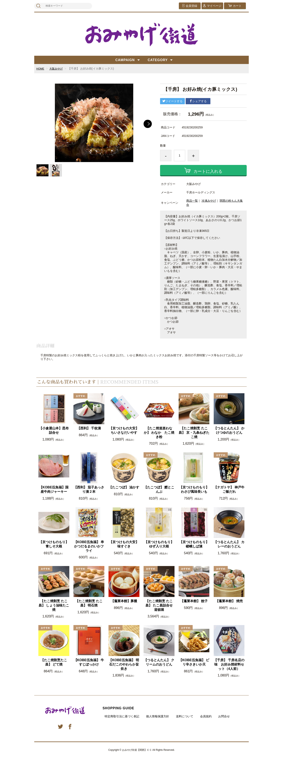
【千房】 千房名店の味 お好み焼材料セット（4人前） (229, 664)
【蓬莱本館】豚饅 (124, 601)
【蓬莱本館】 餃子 (194, 601)
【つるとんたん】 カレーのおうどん (229, 544)
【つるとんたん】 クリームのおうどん (159, 662)
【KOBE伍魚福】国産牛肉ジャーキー (53, 489)
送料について (184, 716)
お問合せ (224, 716)
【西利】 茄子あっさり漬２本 (89, 489)
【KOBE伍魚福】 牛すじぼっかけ (89, 662)
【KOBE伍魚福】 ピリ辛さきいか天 (194, 662)
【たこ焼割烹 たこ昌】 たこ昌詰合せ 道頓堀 (159, 605)
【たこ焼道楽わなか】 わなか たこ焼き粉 (159, 432)
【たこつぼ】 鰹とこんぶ (159, 489)
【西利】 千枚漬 (89, 428)
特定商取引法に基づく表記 (122, 716)
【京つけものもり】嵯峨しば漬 (194, 544)
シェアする (198, 101)
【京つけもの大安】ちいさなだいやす (124, 430)
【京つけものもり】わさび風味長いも (194, 489)
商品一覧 (192, 200)
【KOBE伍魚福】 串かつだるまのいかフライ (89, 546)
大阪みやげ (57, 68)
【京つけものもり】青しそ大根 (54, 544)
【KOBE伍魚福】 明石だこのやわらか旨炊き (124, 664)
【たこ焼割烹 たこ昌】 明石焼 (89, 603)
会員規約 (206, 716)
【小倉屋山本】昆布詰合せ (54, 430)
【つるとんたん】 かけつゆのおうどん (229, 430)
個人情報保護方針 (157, 716)
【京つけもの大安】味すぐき (124, 544)
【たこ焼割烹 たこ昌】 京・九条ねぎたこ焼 (194, 432)
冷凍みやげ (209, 200)
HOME (40, 68)
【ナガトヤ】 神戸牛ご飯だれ (229, 489)
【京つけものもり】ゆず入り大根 (159, 544)
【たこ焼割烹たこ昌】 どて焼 (54, 662)
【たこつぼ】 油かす (124, 487)
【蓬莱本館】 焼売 (229, 601)
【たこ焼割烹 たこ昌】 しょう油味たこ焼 (54, 605)
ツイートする (172, 101)
